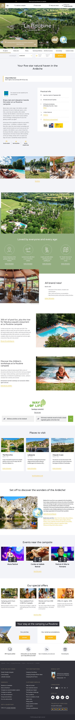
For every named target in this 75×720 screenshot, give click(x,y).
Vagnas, (65, 519)
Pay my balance (30, 694)
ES (59, 688)
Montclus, (64, 521)
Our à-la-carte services (6, 699)
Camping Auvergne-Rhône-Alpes (34, 674)
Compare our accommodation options (10, 690)
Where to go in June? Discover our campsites (37, 1)
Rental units (16, 50)
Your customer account (32, 687)
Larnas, (49, 521)
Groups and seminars (6, 697)
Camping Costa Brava (31, 672)
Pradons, (45, 521)
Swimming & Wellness (37, 50)
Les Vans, (53, 519)
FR (62, 688)
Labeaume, (56, 523)
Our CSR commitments (6, 694)
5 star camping (4, 674)
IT (67, 688)
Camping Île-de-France (31, 676)
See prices (60, 55)
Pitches (26, 50)
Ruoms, (67, 518)
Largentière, (61, 523)
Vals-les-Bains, (55, 525)
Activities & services (48, 50)
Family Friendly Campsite (7, 672)
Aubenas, (57, 519)
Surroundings (59, 50)
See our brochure (5, 687)
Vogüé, (66, 523)
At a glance (5, 50)
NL (54, 688)
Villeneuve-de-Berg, (47, 525)
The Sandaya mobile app (32, 692)
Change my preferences (32, 708)
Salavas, (49, 519)
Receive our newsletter (6, 685)
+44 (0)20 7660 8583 (11, 707)
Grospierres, (58, 521)
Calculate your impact (31, 690)
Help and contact (30, 685)
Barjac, (64, 518)
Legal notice (29, 699)
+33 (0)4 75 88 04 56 (47, 112)
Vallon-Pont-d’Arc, (59, 518)
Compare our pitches (6, 692)
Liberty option (29, 706)
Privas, (67, 521)
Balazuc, (71, 518)
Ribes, (70, 521)
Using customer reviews (32, 703)
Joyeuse (60, 525)
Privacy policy (29, 701)
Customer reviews (70, 50)
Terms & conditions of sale (32, 697)
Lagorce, (61, 519)
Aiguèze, (45, 519)
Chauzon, (69, 519)
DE (65, 688)
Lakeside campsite (5, 676)
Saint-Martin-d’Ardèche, (48, 523)
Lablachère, (53, 521)
